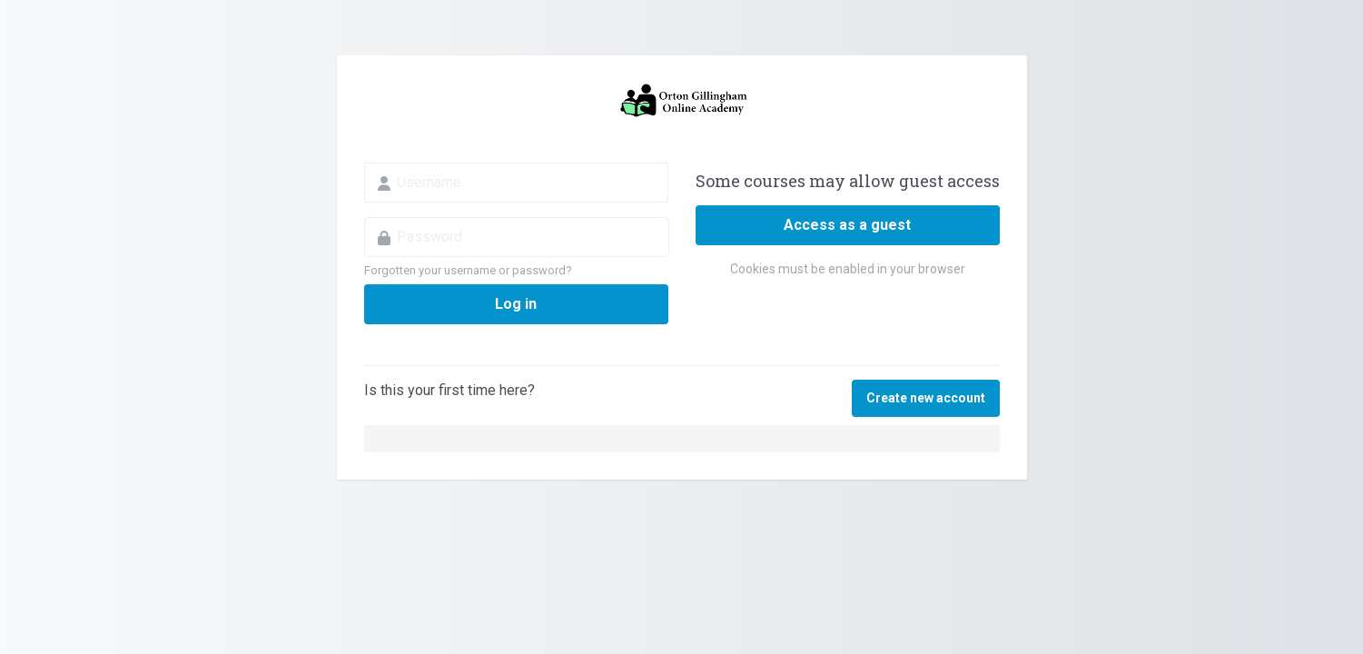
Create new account (925, 398)
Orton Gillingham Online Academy (682, 101)
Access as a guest (847, 224)
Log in (516, 303)
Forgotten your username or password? (468, 270)
